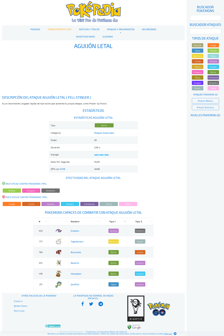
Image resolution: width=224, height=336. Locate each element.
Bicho (104, 125)
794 (41, 252)
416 (41, 273)
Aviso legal (168, 334)
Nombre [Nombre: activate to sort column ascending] (75, 221)
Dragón (197, 82)
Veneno (50, 204)
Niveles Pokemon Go (205, 115)
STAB (62, 169)
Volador (70, 204)
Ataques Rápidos (205, 100)
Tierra (197, 66)
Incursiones (149, 29)
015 (40, 263)
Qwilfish (75, 284)
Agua (113, 284)
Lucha (31, 204)
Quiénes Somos (20, 305)
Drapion (75, 230)
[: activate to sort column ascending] (58, 221)
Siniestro (50, 190)
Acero (109, 204)
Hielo (213, 56)
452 (41, 230)
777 (40, 241)
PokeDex (35, 29)
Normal (197, 45)
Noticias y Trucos (89, 29)
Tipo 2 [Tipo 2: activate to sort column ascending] (138, 221)
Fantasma (89, 204)
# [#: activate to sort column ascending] (39, 221)
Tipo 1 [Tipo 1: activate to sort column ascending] (112, 221)
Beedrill (75, 263)
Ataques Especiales (104, 132)
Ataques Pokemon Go (205, 94)
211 (40, 284)
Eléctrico (113, 241)
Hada (128, 204)
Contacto (18, 301)
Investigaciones (85, 36)
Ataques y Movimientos (120, 29)
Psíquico (31, 190)
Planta (11, 190)
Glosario (107, 36)
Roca (197, 77)
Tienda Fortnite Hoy (60, 29)
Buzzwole (76, 252)
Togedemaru (77, 241)
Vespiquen (76, 273)
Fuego (12, 204)
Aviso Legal (19, 310)
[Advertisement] (93, 72)
